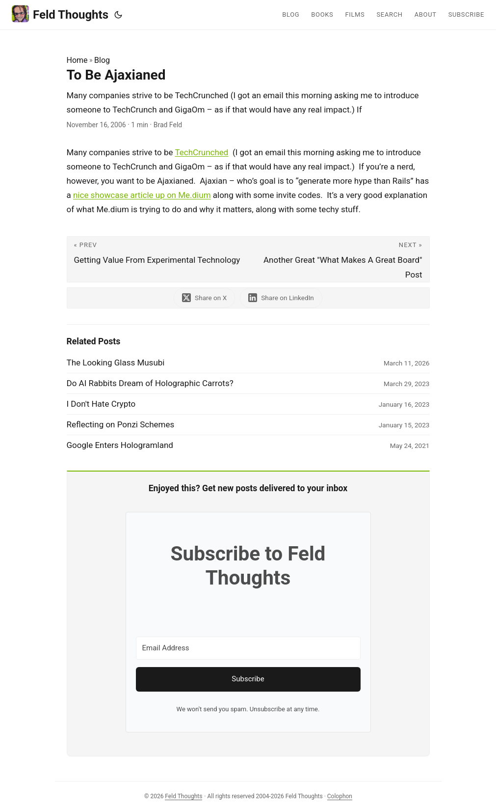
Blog (102, 60)
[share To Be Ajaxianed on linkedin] (281, 298)
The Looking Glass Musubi (116, 362)
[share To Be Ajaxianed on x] (204, 298)
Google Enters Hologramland (120, 445)
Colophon (339, 796)
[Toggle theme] (118, 14)
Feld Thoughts (60, 14)
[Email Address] (248, 648)
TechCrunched (201, 152)
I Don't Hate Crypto (101, 404)
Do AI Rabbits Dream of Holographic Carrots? (150, 383)
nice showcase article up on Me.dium (142, 195)
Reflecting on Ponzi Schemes (121, 424)
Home (77, 60)
